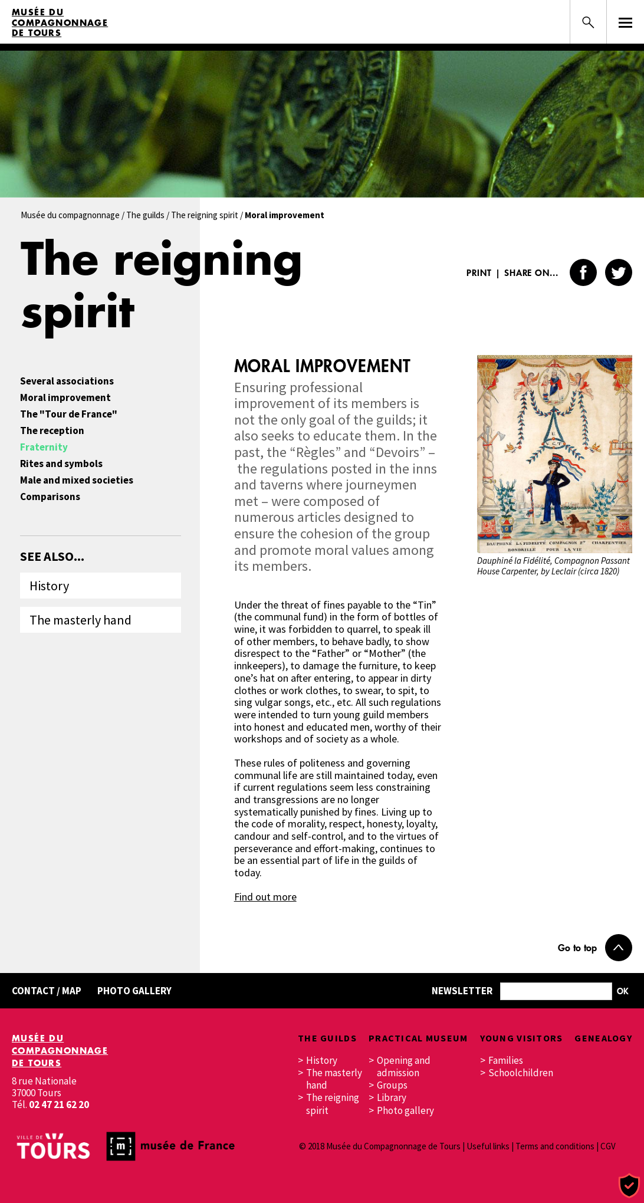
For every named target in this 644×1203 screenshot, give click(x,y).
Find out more (265, 896)
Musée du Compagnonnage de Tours (60, 22)
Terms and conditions (554, 1146)
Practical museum (418, 1038)
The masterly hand (80, 620)
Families (505, 1060)
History (49, 585)
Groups (392, 1085)
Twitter (618, 272)
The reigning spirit (204, 215)
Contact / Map (46, 990)
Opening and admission (404, 1066)
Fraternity (44, 447)
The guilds (145, 215)
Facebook (583, 272)
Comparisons (50, 496)
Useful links (488, 1146)
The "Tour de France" (68, 414)
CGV (608, 1146)
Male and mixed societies (76, 480)
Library (391, 1098)
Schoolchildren (519, 1073)
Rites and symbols (61, 463)
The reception (52, 430)
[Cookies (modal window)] (629, 1186)
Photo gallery (134, 990)
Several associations (67, 381)
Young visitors (521, 1038)
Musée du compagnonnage (70, 215)
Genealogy (603, 1038)
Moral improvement (65, 397)
